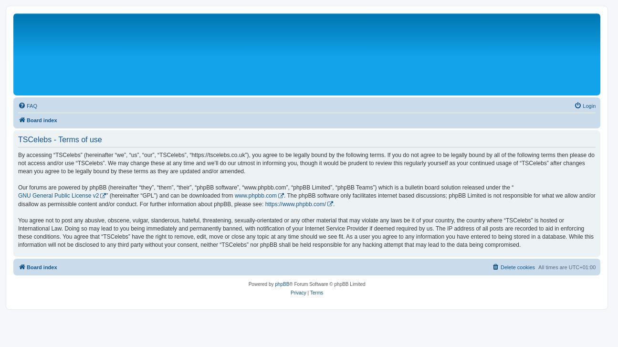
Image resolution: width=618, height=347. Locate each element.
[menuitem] (27, 106)
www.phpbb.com (256, 195)
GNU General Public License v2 (58, 195)
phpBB (282, 284)
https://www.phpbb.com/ (295, 204)
